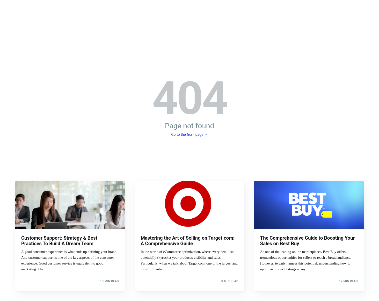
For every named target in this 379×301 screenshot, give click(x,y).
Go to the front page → (189, 134)
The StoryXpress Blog (189, 24)
